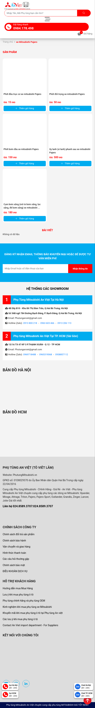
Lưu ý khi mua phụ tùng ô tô (18, 594)
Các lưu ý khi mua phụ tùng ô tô (20, 619)
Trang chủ (8, 41)
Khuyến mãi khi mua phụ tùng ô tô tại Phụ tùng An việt (33, 613)
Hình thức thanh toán (14, 552)
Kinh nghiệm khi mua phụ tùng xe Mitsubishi (27, 606)
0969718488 (29, 354)
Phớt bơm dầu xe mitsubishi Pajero (21, 149)
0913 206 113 (64, 323)
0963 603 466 (47, 323)
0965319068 (45, 354)
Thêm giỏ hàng (24, 108)
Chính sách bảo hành (14, 540)
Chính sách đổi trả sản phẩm (18, 534)
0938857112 (61, 354)
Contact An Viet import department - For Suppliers (30, 625)
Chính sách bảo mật (14, 565)
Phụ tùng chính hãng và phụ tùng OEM (24, 600)
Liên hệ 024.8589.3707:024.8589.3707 (28, 506)
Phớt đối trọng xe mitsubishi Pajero (67, 94)
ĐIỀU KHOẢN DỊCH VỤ (15, 571)
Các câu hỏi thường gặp (16, 558)
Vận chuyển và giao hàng (16, 546)
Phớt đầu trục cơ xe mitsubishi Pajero (22, 94)
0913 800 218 (30, 323)
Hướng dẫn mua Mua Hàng (18, 588)
